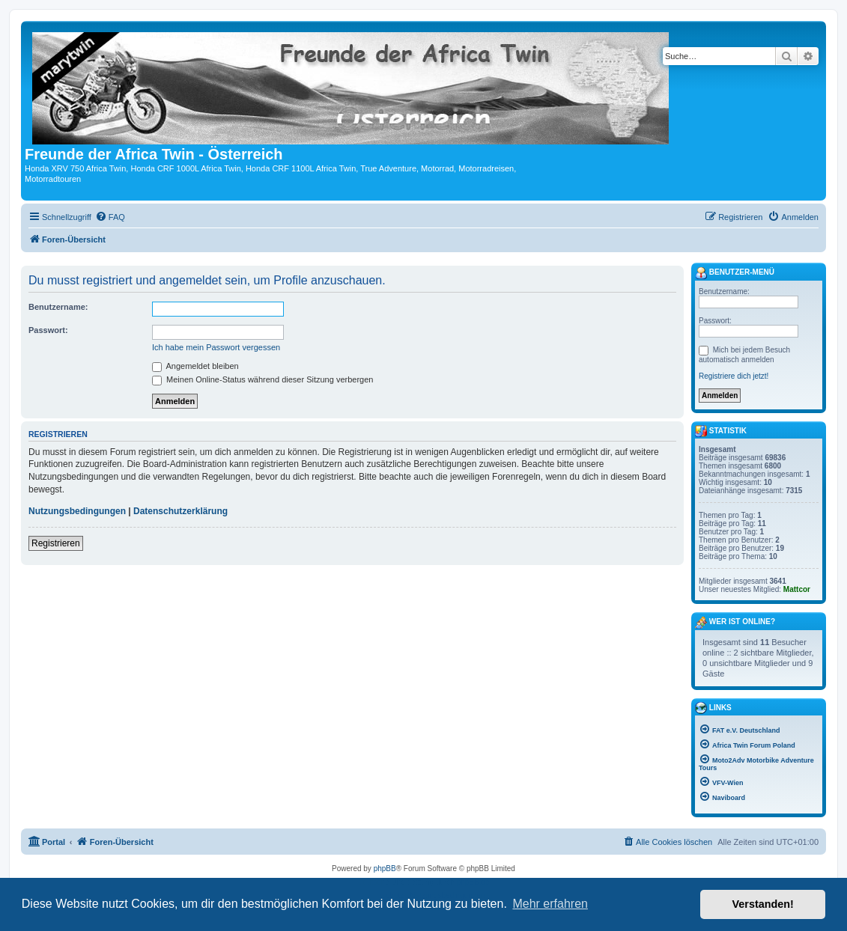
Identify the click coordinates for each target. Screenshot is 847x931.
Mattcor (796, 589)
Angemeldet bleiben (195, 365)
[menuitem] (110, 217)
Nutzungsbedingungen (77, 511)
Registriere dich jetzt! (733, 376)
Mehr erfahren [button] (550, 903)
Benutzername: (58, 306)
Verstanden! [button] (763, 904)
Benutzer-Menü (734, 273)
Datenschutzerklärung (180, 511)
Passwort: (48, 330)
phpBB (385, 868)
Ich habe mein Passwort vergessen (216, 347)
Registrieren (55, 543)
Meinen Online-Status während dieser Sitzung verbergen (262, 379)
